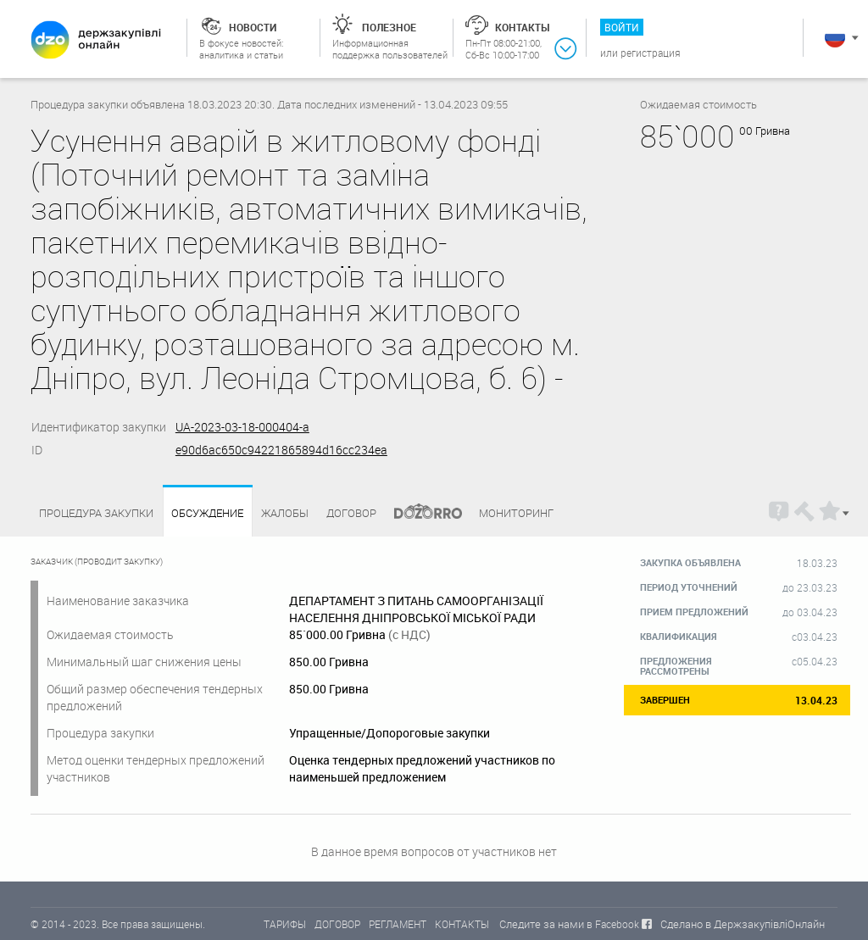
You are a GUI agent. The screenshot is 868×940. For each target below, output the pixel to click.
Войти (621, 27)
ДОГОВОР (337, 924)
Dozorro (420, 513)
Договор (351, 512)
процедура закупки (96, 512)
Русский (835, 37)
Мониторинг (516, 512)
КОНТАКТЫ (462, 924)
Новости (252, 27)
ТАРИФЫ (285, 924)
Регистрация (650, 52)
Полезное (389, 27)
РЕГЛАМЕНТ (397, 924)
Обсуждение (207, 513)
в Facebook (613, 924)
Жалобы (285, 512)
